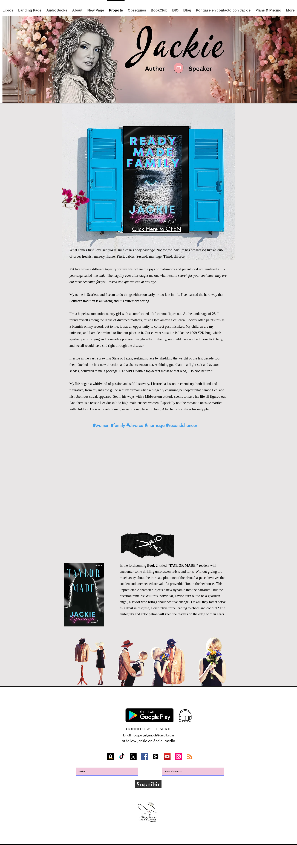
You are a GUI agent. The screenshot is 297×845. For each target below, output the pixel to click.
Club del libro (150, 706)
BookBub (164, 700)
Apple (145, 700)
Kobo (99, 700)
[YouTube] (167, 756)
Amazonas (80, 700)
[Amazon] (110, 756)
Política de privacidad (147, 837)
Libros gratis (217, 700)
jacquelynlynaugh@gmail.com (153, 735)
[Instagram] (178, 756)
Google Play (124, 700)
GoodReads (188, 700)
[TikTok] (121, 756)
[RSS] (189, 756)
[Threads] (155, 756)
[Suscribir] (148, 784)
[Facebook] (144, 756)
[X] (133, 756)
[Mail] (178, 68)
